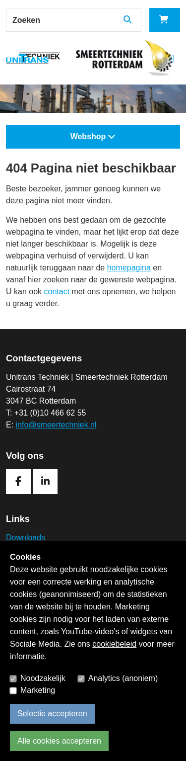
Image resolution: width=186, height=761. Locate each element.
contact (56, 291)
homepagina (129, 267)
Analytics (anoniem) (123, 678)
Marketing (37, 690)
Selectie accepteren (52, 713)
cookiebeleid (114, 644)
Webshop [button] (93, 136)
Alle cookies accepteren (59, 741)
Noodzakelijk (42, 678)
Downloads (25, 537)
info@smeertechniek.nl (56, 425)
